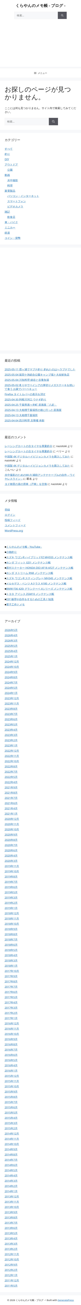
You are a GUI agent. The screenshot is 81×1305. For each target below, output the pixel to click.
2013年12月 (12, 1196)
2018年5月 (11, 950)
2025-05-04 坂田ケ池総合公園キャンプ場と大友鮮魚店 (37, 374)
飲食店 (11, 217)
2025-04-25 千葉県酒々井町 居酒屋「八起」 (31, 404)
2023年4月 (11, 729)
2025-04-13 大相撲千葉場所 (21, 415)
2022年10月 (12, 761)
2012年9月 (11, 1264)
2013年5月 (11, 1233)
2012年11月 (12, 1254)
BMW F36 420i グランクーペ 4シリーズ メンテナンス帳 (39, 588)
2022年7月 (11, 771)
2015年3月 (11, 1123)
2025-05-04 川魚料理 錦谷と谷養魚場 (27, 380)
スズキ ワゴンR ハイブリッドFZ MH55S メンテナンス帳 (39, 557)
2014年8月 (11, 1154)
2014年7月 (11, 1160)
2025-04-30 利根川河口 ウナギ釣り (25, 399)
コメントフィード (15, 525)
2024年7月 (11, 682)
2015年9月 (11, 1091)
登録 (7, 509)
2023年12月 (12, 698)
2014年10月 (12, 1144)
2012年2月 (11, 1270)
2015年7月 (11, 1102)
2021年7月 (11, 798)
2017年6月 (11, 992)
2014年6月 (11, 1165)
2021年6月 (11, 803)
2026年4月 (11, 635)
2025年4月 (11, 651)
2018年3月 (11, 960)
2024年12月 (12, 661)
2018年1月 (11, 965)
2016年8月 (11, 1044)
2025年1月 (11, 656)
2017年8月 (11, 981)
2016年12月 (12, 1023)
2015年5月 (11, 1112)
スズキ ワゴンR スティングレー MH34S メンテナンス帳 (39, 578)
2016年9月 (11, 1039)
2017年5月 (11, 997)
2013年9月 (11, 1212)
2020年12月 (12, 819)
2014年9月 (11, 1149)
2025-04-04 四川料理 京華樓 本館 (24, 420)
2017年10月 (12, 971)
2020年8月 (11, 840)
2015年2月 (11, 1128)
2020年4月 (11, 855)
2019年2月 (11, 903)
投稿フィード (13, 520)
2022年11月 (12, 756)
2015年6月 (11, 1107)
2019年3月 (11, 897)
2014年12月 (12, 1133)
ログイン (10, 515)
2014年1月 (11, 1191)
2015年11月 (12, 1081)
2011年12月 (12, 1280)
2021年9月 (11, 787)
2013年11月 (12, 1202)
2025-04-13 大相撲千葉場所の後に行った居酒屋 (33, 410)
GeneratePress (66, 1300)
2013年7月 (11, 1222)
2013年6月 (11, 1228)
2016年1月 (11, 1070)
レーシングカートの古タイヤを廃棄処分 (28, 446)
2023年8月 (11, 708)
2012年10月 (12, 1259)
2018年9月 (11, 929)
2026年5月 (11, 630)
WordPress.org (14, 530)
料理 (10, 185)
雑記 (7, 211)
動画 (7, 175)
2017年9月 (11, 976)
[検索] (62, 15)
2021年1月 (11, 813)
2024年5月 (11, 688)
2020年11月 (12, 824)
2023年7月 (11, 714)
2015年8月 (11, 1097)
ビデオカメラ (15, 206)
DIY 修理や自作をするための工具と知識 (29, 599)
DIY (7, 159)
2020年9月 (11, 834)
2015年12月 (12, 1076)
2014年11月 (12, 1139)
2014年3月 (11, 1181)
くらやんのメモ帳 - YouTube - (24, 547)
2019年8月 (11, 876)
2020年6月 (11, 850)
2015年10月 (12, 1086)
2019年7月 (11, 882)
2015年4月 (11, 1118)
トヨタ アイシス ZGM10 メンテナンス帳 (30, 594)
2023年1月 (11, 745)
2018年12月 (12, 913)
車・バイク (11, 222)
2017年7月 (11, 986)
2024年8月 (11, 677)
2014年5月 (11, 1170)
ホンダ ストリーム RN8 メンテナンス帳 (29, 573)
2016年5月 (11, 1060)
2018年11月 (12, 918)
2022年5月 (11, 777)
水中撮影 (12, 180)
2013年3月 (11, 1243)
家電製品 (10, 191)
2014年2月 (11, 1186)
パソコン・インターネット (23, 196)
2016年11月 (12, 1028)
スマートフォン (16, 201)
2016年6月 (11, 1055)
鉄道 (7, 232)
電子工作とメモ (15, 604)
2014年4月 (11, 1175)
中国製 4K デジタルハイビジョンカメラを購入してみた (37, 456)
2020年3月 (11, 861)
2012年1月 (11, 1275)
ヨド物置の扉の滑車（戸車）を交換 (26, 484)
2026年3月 (11, 640)
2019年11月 (12, 866)
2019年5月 (11, 892)
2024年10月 (12, 667)
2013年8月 (11, 1217)
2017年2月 (11, 1013)
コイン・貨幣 (13, 238)
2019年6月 (11, 887)
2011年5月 (11, 1285)
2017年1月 (11, 1018)
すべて (9, 149)
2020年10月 (12, 829)
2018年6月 (11, 945)
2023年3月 (11, 735)
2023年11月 (12, 703)
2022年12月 (12, 750)
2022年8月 (11, 766)
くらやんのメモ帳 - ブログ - (40, 5)
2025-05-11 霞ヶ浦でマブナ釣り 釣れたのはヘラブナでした (40, 369)
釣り (7, 154)
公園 (10, 170)
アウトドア (11, 164)
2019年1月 (11, 908)
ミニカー (10, 227)
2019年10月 (12, 871)
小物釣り (11, 552)
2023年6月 (11, 719)
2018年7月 (11, 939)
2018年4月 (11, 955)
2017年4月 (11, 1002)
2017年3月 (11, 1007)
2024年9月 (11, 672)
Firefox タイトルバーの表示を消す (25, 394)
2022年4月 (11, 782)
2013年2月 (11, 1249)
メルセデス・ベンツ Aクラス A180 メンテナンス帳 (36, 583)
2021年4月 (11, 808)
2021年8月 (11, 792)
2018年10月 (12, 924)
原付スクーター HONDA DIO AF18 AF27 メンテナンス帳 (39, 568)
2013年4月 (11, 1238)
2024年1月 (11, 693)
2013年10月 (12, 1207)
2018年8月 (11, 934)
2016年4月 (11, 1065)
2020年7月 (11, 845)
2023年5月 (11, 724)
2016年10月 (12, 1034)
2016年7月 (11, 1049)
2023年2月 (11, 740)
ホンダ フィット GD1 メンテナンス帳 (28, 562)
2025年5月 (11, 646)
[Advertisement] (40, 45)
